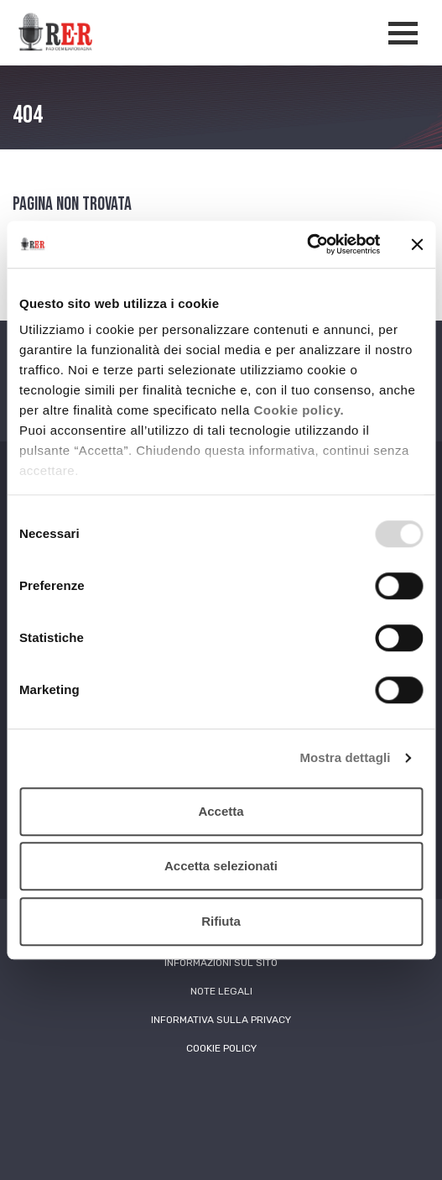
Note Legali (221, 991)
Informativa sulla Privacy (221, 1020)
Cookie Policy (221, 1048)
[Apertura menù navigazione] (403, 33)
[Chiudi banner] (417, 244)
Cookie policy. (298, 410)
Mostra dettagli (344, 757)
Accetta (220, 811)
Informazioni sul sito (221, 963)
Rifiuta (221, 921)
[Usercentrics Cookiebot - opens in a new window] (306, 244)
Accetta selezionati (221, 866)
